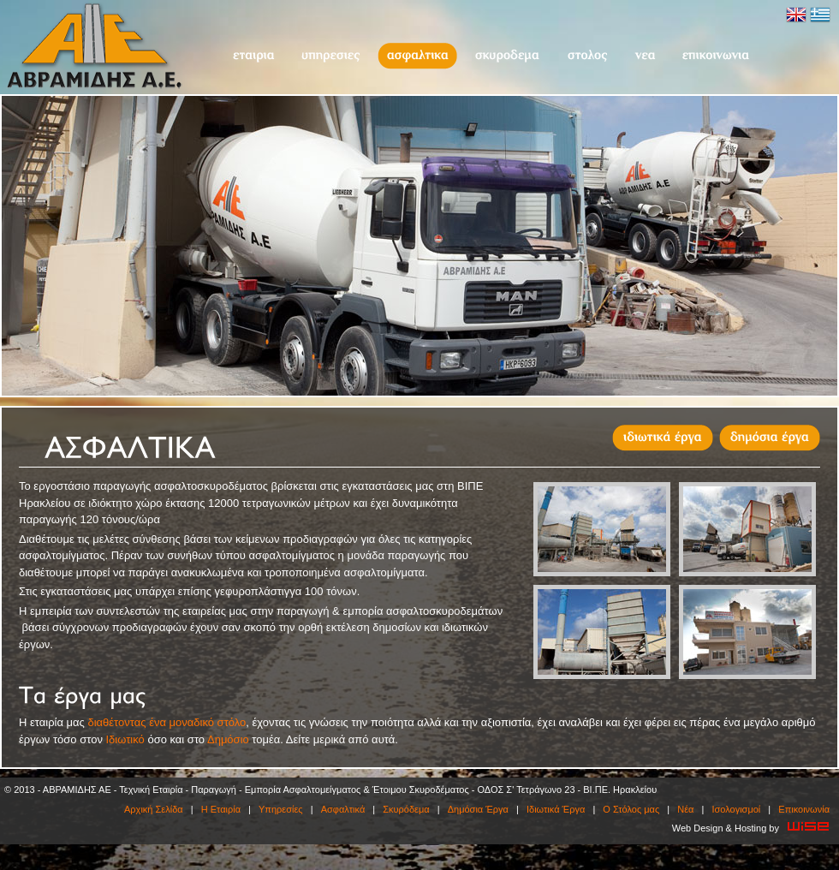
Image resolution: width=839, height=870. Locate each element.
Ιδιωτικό (125, 739)
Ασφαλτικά (417, 56)
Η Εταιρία (253, 56)
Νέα (644, 56)
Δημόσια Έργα (478, 809)
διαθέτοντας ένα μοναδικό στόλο (166, 722)
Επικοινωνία (716, 56)
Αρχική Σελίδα (153, 809)
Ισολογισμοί (735, 809)
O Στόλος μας (586, 56)
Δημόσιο (228, 739)
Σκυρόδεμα (507, 56)
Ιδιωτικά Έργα (556, 809)
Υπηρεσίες (330, 56)
